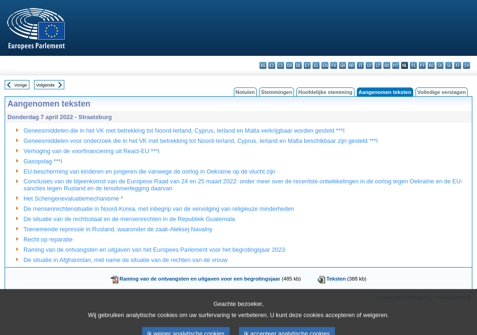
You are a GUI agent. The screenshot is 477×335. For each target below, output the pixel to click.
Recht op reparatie (48, 239)
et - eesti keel (307, 65)
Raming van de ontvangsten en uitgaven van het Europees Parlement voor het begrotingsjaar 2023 (154, 249)
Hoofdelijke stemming (325, 92)
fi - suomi (457, 65)
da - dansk (289, 65)
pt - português (422, 65)
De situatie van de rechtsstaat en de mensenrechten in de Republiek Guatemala (129, 218)
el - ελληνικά (316, 65)
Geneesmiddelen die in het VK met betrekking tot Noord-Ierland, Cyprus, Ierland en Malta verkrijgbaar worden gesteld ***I (184, 130)
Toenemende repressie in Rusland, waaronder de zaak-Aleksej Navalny (118, 229)
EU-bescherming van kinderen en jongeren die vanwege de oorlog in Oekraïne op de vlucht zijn (150, 171)
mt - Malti (395, 65)
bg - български (262, 65)
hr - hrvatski (351, 65)
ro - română (431, 65)
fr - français (333, 65)
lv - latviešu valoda (369, 65)
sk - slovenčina (439, 65)
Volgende (45, 84)
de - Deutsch (298, 65)
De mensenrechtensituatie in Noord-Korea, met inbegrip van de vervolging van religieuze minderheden (159, 208)
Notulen (245, 92)
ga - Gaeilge (342, 65)
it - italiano (360, 65)
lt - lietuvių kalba (378, 65)
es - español (271, 65)
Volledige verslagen (441, 92)
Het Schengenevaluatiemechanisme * (73, 198)
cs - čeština (280, 65)
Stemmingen (276, 92)
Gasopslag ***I (43, 161)
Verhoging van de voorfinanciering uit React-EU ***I (92, 150)
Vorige (20, 84)
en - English (324, 65)
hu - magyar (386, 65)
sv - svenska (466, 65)
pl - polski (413, 65)
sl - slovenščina (448, 65)
